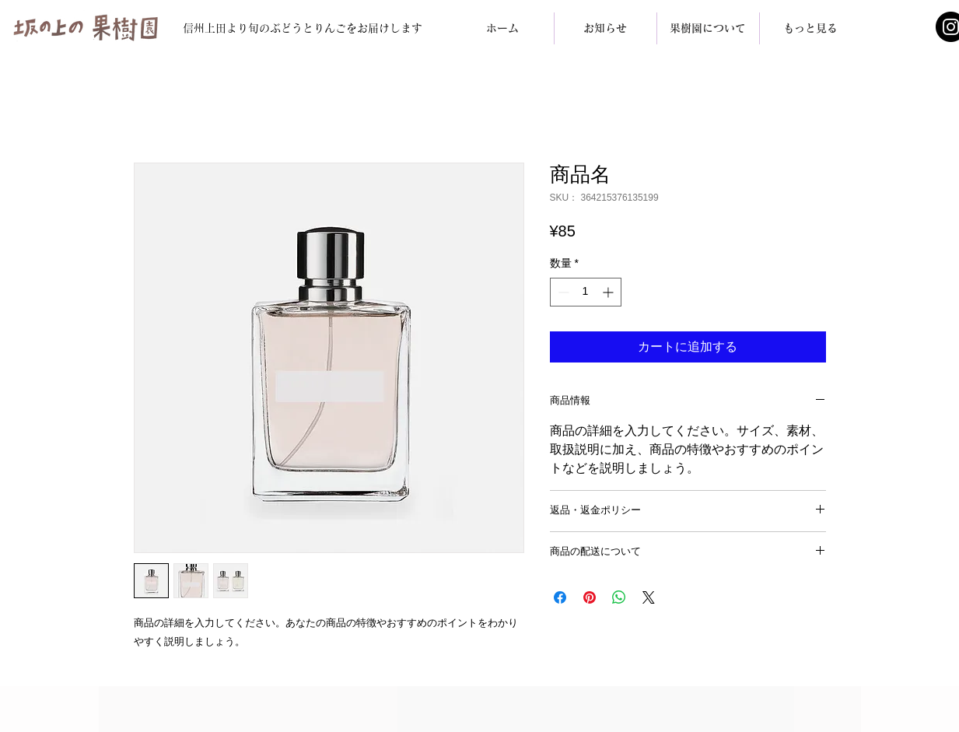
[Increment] (609, 292)
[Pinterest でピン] (589, 597)
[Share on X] (648, 597)
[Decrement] (562, 292)
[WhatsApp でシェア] (619, 597)
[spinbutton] (586, 292)
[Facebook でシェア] (560, 597)
